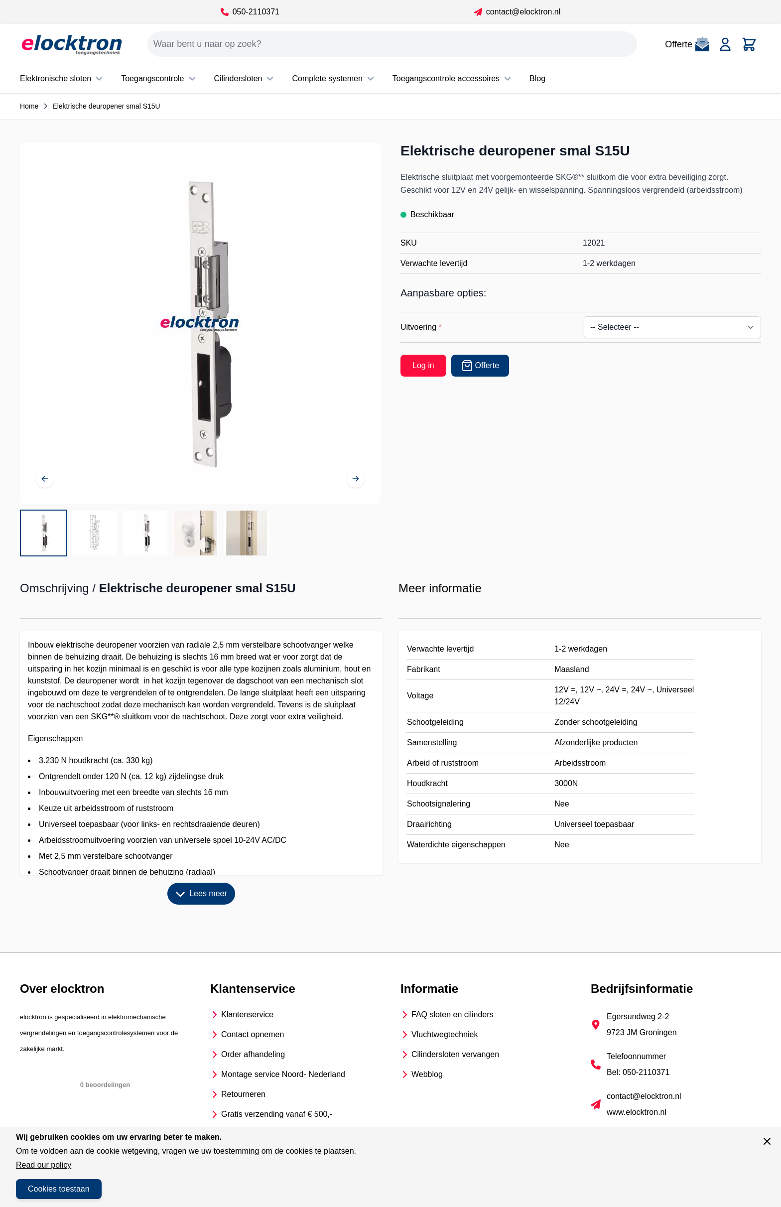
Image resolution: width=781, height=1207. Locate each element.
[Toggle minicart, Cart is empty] (749, 44)
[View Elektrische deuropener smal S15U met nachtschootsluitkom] (43, 533)
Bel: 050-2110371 (638, 1072)
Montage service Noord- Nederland (283, 1074)
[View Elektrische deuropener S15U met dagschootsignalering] (145, 533)
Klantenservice (247, 1014)
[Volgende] (356, 479)
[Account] (725, 44)
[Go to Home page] (72, 44)
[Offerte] (480, 366)
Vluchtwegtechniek (444, 1034)
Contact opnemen (252, 1034)
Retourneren (243, 1094)
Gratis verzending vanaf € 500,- (276, 1114)
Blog (537, 78)
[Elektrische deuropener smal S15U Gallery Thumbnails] (145, 533)
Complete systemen (334, 79)
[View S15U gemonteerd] (195, 533)
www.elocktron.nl (636, 1112)
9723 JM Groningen (642, 1032)
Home (29, 106)
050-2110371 (250, 11)
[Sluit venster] (767, 1141)
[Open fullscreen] (200, 323)
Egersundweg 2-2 (638, 1016)
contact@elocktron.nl (517, 11)
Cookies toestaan (59, 1189)
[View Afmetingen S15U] (94, 533)
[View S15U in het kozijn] (246, 533)
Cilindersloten (245, 79)
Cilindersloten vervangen (455, 1054)
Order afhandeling (253, 1054)
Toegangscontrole (159, 79)
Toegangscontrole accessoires (453, 79)
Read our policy (43, 1165)
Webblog (427, 1074)
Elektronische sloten (62, 79)
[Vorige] (45, 479)
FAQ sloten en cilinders (452, 1014)
